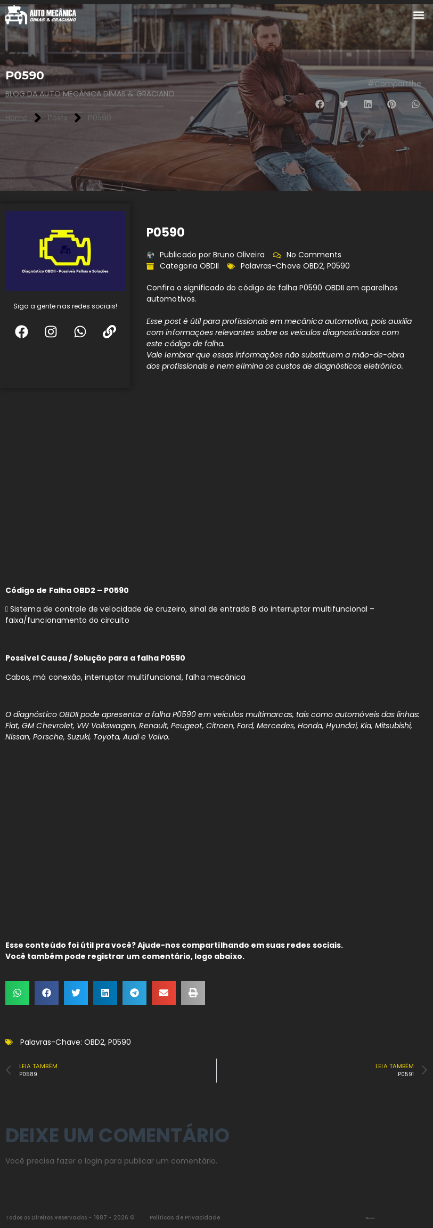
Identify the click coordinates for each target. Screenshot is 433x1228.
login (93, 1161)
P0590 (338, 266)
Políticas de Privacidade (185, 1218)
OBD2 (313, 266)
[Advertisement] (216, 483)
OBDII (209, 266)
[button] (419, 15)
